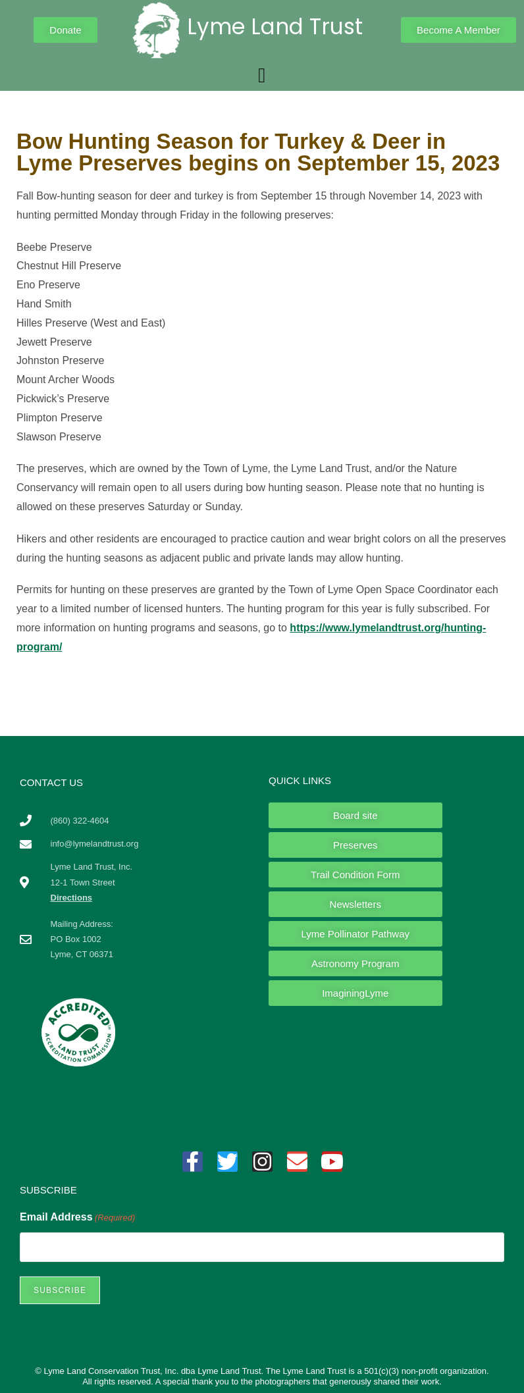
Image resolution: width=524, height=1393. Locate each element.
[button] (262, 76)
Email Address (77, 1217)
